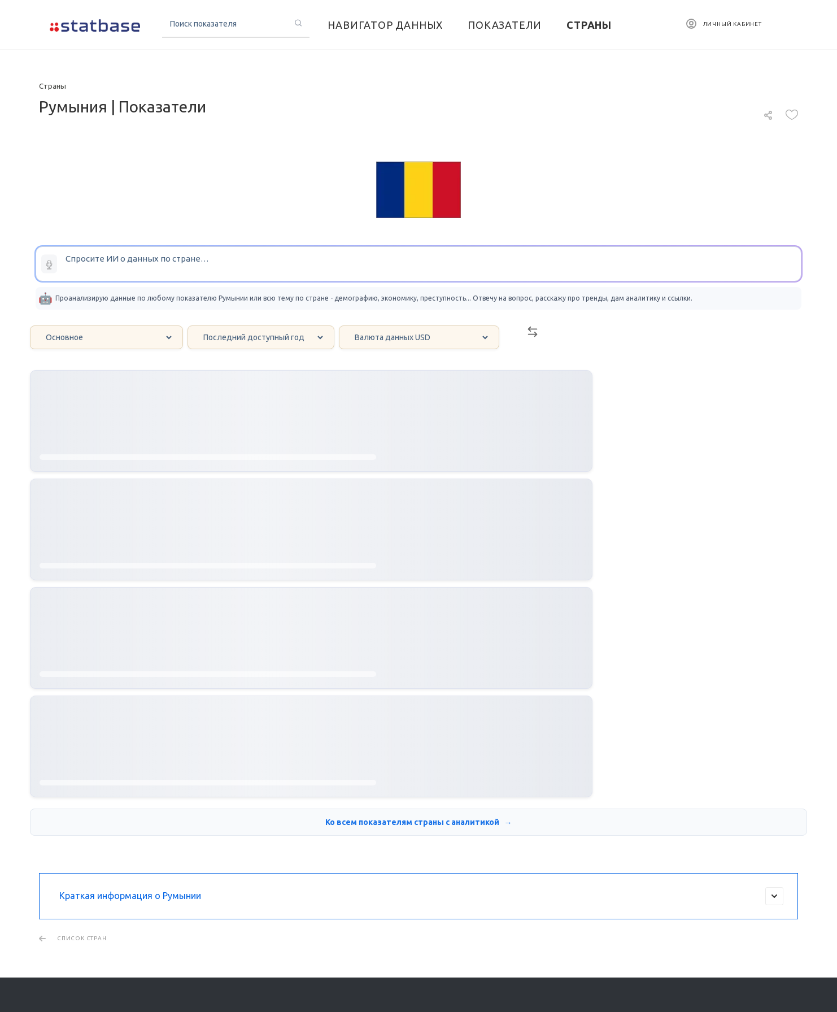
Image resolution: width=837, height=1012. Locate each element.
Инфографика (402, 791)
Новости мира (403, 807)
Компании (524, 807)
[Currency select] (419, 337)
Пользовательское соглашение (688, 965)
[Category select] (106, 337)
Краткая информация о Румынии (421, 635)
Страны (517, 764)
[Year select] (261, 337)
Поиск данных (71, 764)
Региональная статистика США (267, 818)
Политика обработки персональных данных (713, 954)
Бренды (518, 823)
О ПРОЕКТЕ (58, 931)
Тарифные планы (70, 948)
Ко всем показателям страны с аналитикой (413, 560)
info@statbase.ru (671, 776)
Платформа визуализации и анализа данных (77, 791)
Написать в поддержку (685, 793)
